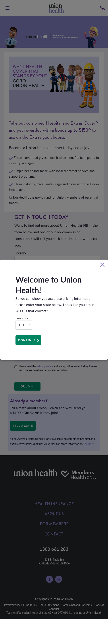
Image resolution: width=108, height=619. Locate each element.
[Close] (102, 265)
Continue (27, 340)
